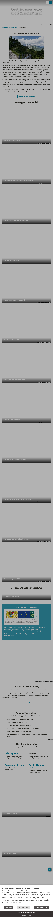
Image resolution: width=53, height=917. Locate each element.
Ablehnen (9, 907)
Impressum (21, 912)
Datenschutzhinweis (30, 912)
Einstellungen (23, 907)
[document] (26, 896)
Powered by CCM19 (26, 915)
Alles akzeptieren (41, 907)
